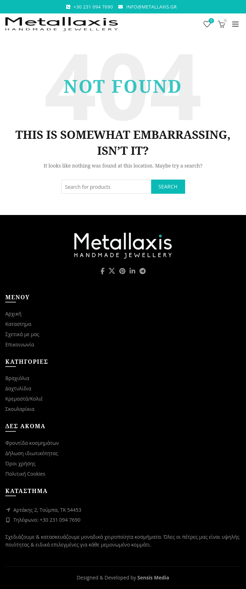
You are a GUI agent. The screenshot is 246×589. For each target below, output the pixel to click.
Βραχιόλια (17, 378)
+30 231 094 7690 (93, 7)
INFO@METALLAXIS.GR (151, 7)
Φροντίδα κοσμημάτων (32, 443)
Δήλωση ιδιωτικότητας (31, 453)
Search (168, 186)
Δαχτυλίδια (18, 388)
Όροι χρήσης (20, 463)
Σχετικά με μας (22, 334)
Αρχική (13, 313)
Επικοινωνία (19, 344)
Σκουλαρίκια (19, 409)
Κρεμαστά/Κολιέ (24, 398)
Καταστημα (18, 324)
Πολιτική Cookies (25, 473)
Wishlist (211, 21)
